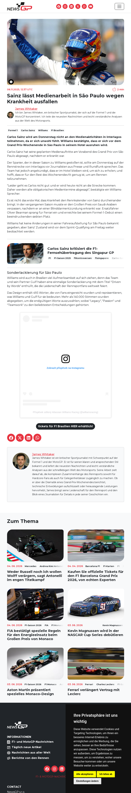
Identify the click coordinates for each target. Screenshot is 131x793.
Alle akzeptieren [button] (84, 774)
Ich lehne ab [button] (105, 774)
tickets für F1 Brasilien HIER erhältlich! (65, 426)
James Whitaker (26, 108)
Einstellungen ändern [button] (87, 781)
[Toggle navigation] (119, 6)
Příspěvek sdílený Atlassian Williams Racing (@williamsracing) (65, 412)
